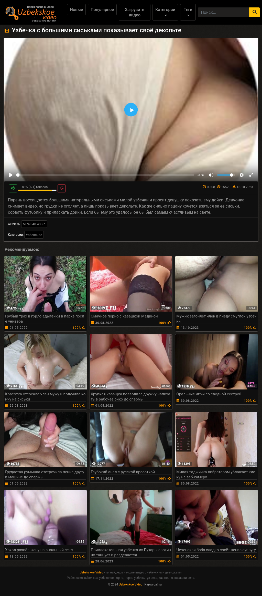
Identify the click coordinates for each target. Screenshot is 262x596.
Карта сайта (153, 584)
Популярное (102, 9)
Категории (165, 12)
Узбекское (34, 235)
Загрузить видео (134, 12)
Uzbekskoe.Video (91, 572)
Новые (76, 9)
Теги (188, 12)
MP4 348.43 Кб (34, 224)
